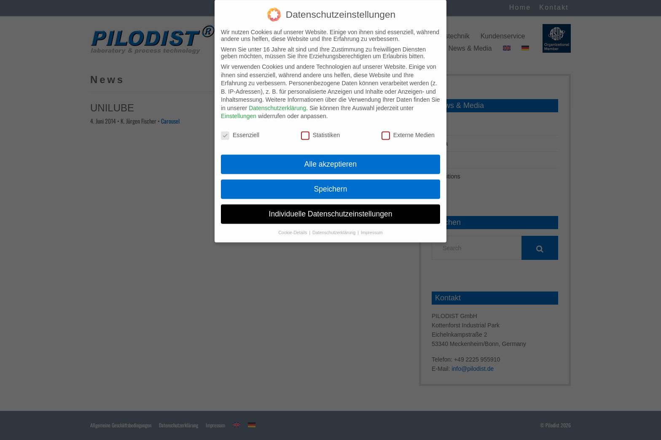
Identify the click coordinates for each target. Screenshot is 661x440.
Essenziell (240, 128)
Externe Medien (408, 128)
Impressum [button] (372, 225)
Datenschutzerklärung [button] (334, 225)
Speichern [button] (330, 182)
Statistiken (320, 128)
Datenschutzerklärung (277, 100)
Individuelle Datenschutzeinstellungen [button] (330, 206)
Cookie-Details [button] (293, 225)
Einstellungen (238, 109)
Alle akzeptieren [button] (330, 157)
